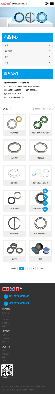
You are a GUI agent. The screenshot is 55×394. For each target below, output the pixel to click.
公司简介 (5, 335)
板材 (4, 357)
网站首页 (5, 313)
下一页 (42, 269)
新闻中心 (5, 323)
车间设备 (5, 338)
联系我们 (5, 326)
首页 (44, 109)
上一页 (13, 269)
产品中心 (50, 109)
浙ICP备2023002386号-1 (26, 390)
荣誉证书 (5, 342)
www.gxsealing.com (16, 97)
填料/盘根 (5, 354)
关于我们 (5, 316)
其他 (4, 360)
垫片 (4, 351)
